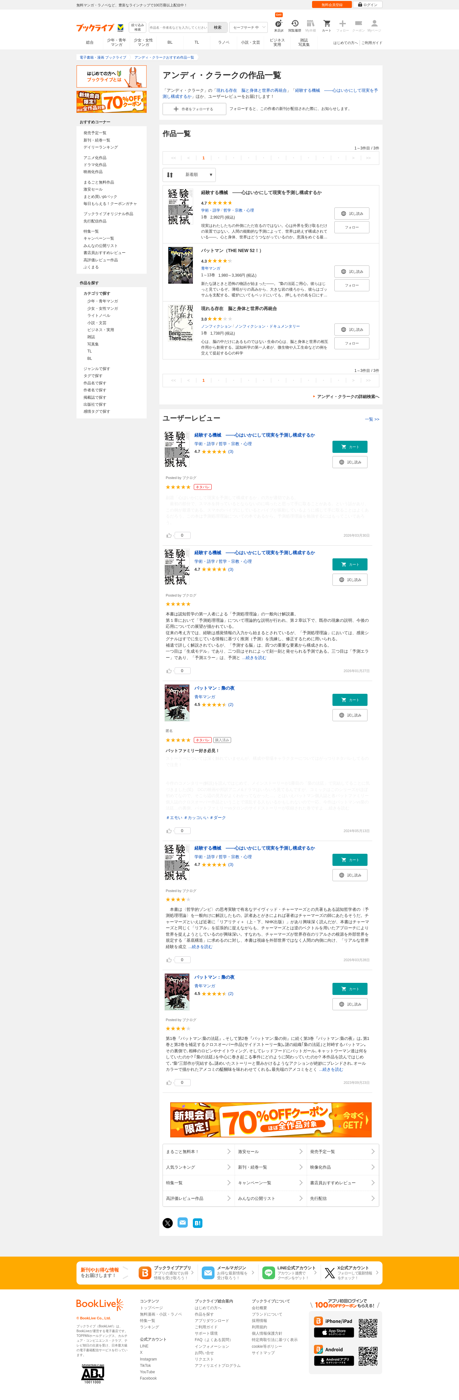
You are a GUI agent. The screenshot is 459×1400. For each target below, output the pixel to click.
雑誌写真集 (304, 42)
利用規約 (259, 1327)
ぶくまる (91, 267)
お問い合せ (204, 1353)
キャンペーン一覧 (99, 238)
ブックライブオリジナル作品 (108, 214)
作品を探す (204, 1314)
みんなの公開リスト (101, 245)
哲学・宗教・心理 (238, 210)
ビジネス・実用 (100, 330)
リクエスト (204, 1359)
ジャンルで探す (97, 368)
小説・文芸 (250, 42)
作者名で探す (95, 390)
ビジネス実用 (277, 42)
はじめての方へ (345, 43)
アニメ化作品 (95, 158)
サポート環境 (206, 1333)
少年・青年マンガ (116, 42)
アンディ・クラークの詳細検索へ (348, 396)
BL (170, 42)
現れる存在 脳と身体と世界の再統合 (251, 90)
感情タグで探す (97, 411)
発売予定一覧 (95, 133)
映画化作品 (93, 172)
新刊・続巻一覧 (97, 140)
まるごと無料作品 (99, 182)
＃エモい (174, 817)
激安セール (93, 189)
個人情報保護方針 (267, 1333)
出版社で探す (95, 404)
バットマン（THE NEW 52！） (232, 250)
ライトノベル (98, 315)
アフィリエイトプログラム (218, 1365)
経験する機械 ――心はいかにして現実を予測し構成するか (261, 192)
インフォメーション (212, 1346)
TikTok (145, 1365)
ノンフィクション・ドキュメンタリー (267, 326)
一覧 (372, 419)
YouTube (147, 1372)
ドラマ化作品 (95, 165)
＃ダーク (217, 817)
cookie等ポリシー (267, 1346)
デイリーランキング (101, 147)
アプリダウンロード (212, 1320)
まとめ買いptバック (100, 196)
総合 (90, 42)
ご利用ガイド (371, 43)
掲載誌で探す (95, 397)
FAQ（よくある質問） (214, 1340)
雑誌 (91, 337)
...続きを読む (254, 657)
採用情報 (259, 1320)
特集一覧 (91, 231)
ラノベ (223, 42)
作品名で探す (95, 383)
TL (196, 42)
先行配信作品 (95, 221)
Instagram (148, 1359)
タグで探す (93, 376)
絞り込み (137, 27)
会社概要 (259, 1308)
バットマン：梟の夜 (214, 688)
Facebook (148, 1378)
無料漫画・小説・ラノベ (161, 1314)
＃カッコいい (196, 817)
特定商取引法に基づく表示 (275, 1340)
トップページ (151, 1308)
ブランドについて (267, 1314)
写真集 (93, 344)
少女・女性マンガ (143, 42)
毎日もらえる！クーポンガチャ (110, 203)
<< (173, 158)
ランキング (149, 1327)
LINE (144, 1346)
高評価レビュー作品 (101, 260)
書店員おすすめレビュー (105, 252)
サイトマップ (263, 1353)
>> (368, 158)
